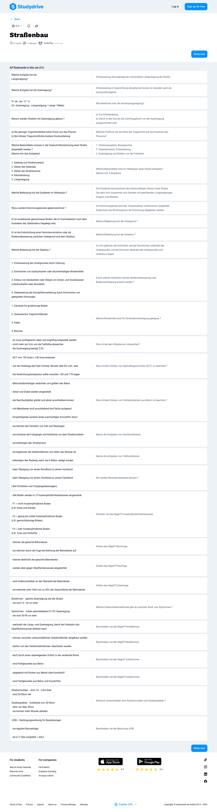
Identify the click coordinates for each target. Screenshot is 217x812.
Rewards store (16, 771)
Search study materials (20, 767)
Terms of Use (16, 804)
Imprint (40, 804)
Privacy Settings (68, 804)
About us (52, 804)
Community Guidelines (20, 775)
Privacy (29, 804)
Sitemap (84, 804)
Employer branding (47, 771)
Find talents (44, 767)
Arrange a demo (46, 775)
